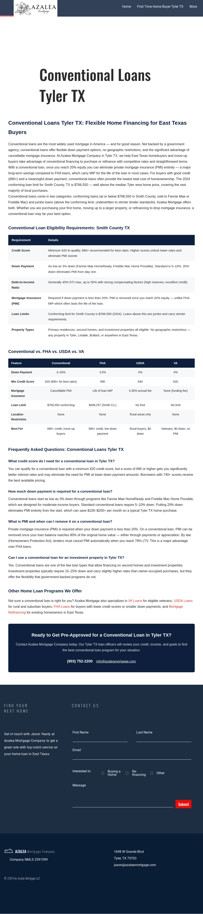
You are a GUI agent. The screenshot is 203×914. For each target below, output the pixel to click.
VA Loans (135, 601)
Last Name (144, 732)
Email (76, 750)
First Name (80, 732)
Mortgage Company (41, 851)
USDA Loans (183, 601)
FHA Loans (62, 606)
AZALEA (20, 851)
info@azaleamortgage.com (116, 661)
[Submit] (183, 804)
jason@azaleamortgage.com (135, 865)
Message (79, 785)
